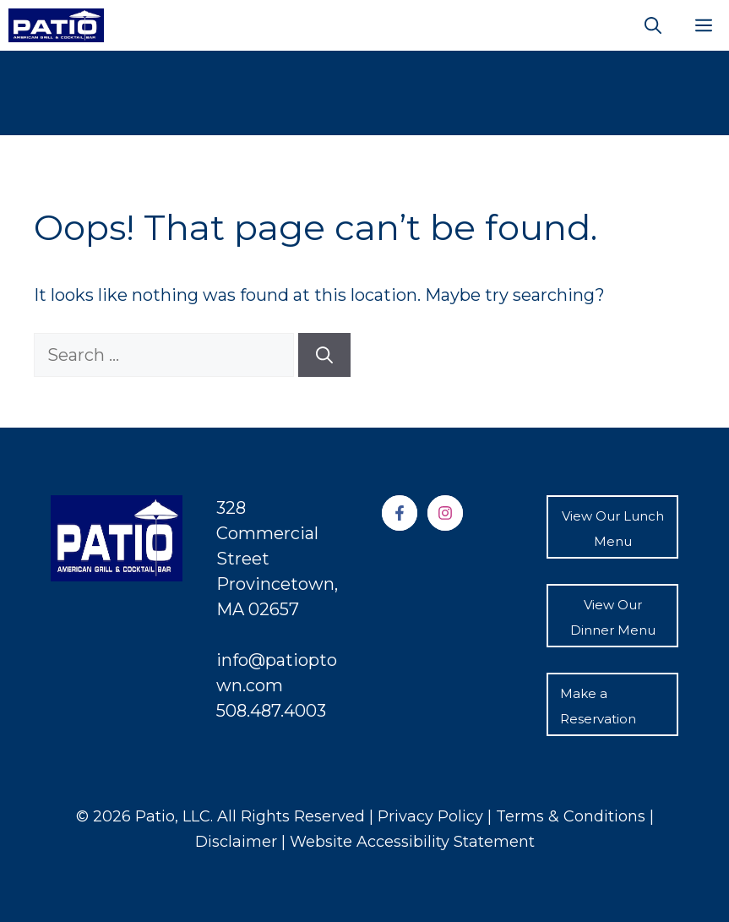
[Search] (324, 355)
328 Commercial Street (267, 533)
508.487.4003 (271, 711)
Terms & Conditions (573, 816)
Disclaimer (238, 841)
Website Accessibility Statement (412, 841)
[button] (653, 25)
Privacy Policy (430, 816)
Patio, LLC (172, 816)
